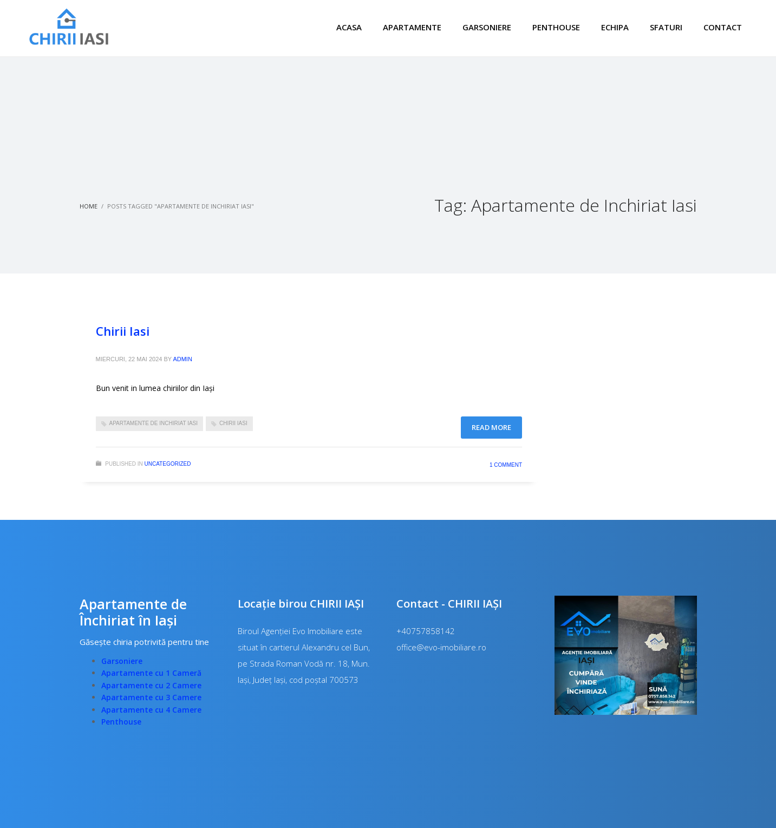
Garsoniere (121, 661)
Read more (491, 427)
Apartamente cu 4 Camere (151, 710)
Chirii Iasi (122, 331)
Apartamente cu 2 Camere (151, 685)
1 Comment (506, 465)
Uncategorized (168, 464)
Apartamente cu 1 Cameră (151, 673)
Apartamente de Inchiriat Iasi (153, 423)
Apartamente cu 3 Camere (151, 697)
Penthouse (121, 721)
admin (182, 359)
